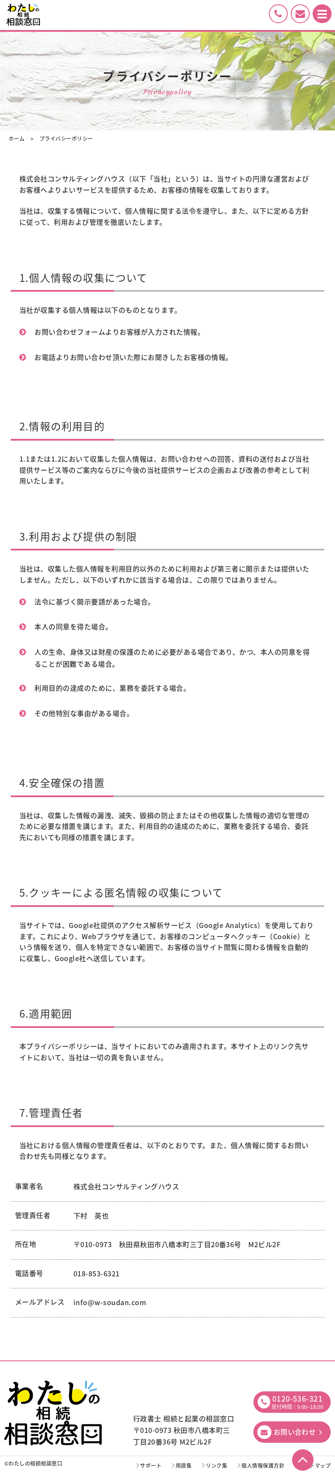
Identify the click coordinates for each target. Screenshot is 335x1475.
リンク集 (216, 1465)
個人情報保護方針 (262, 1465)
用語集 (184, 1465)
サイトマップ (314, 1465)
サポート (150, 1465)
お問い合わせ (295, 1432)
